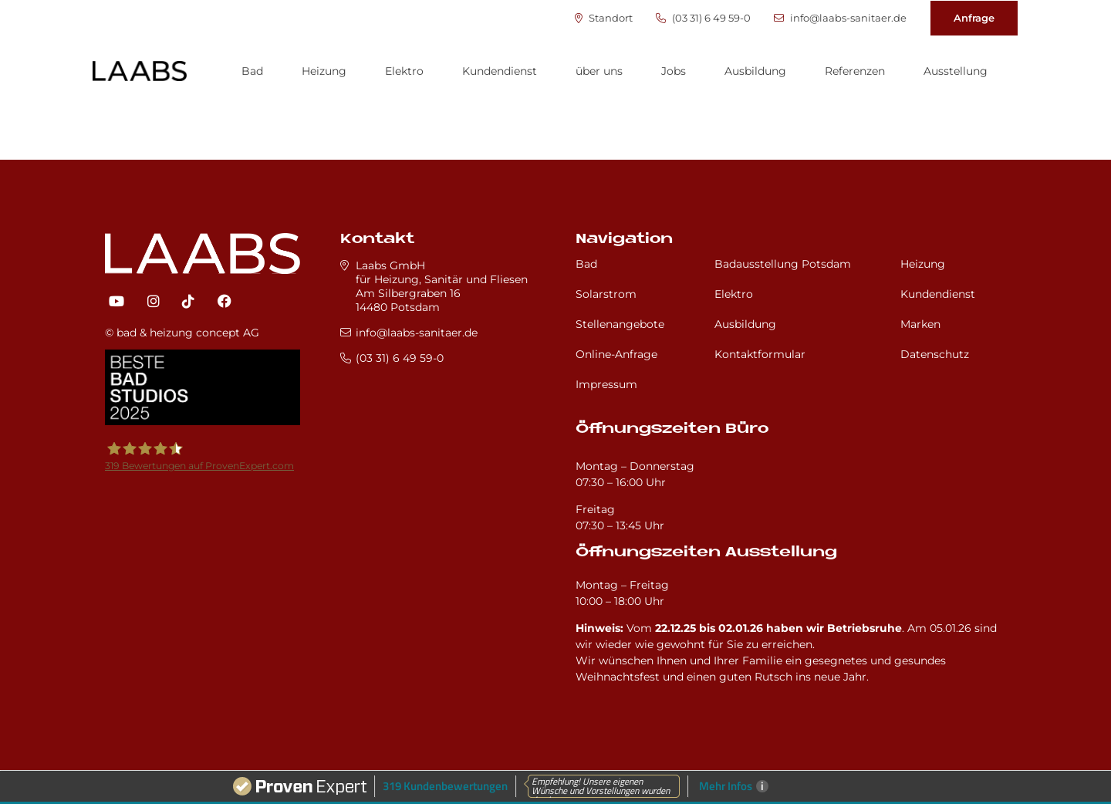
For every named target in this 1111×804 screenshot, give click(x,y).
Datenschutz (934, 354)
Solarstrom (606, 294)
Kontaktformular (759, 354)
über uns (599, 71)
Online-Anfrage (616, 354)
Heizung (324, 71)
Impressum (606, 384)
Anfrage (974, 18)
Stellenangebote (620, 324)
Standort (604, 18)
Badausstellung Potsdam (782, 264)
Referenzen (855, 71)
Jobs (673, 71)
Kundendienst (499, 71)
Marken (920, 324)
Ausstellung (956, 71)
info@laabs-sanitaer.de (840, 18)
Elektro (404, 71)
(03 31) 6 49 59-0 (703, 18)
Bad (252, 71)
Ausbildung (755, 71)
